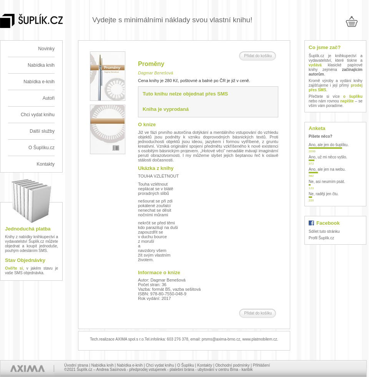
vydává (315, 65)
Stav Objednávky (25, 260)
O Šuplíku (185, 365)
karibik (247, 369)
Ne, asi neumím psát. (327, 181)
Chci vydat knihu (38, 114)
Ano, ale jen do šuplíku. (329, 145)
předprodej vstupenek (147, 369)
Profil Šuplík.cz (321, 238)
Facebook (328, 223)
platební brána (182, 369)
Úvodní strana (76, 365)
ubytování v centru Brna (218, 369)
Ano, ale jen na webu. (327, 169)
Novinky (46, 48)
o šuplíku (352, 96)
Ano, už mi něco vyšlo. (328, 157)
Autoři (49, 98)
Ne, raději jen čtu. (324, 194)
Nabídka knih (41, 65)
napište (347, 101)
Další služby (42, 131)
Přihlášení (261, 365)
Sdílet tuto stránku (324, 231)
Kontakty (46, 164)
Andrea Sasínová (111, 369)
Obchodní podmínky (232, 365)
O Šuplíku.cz (41, 147)
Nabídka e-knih (39, 81)
